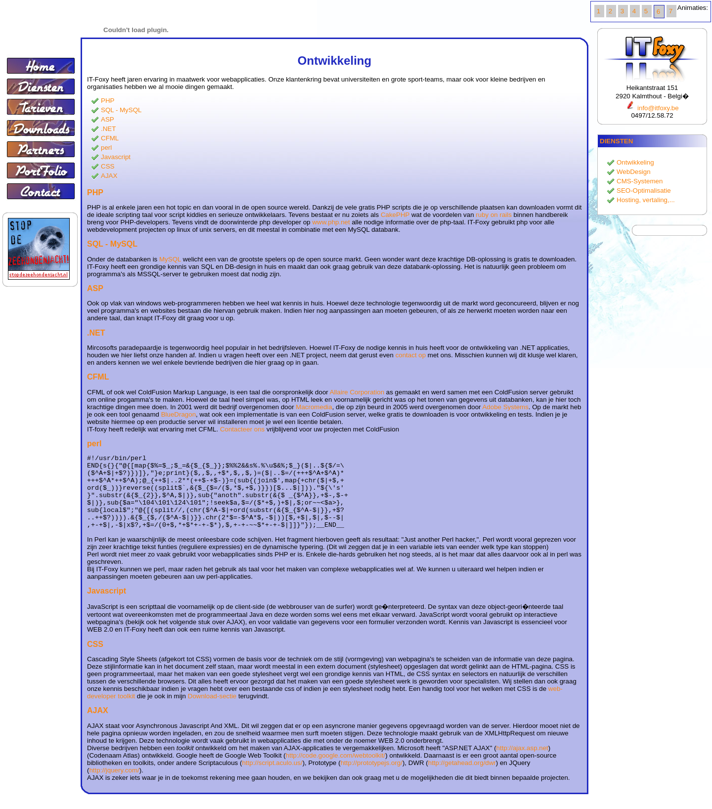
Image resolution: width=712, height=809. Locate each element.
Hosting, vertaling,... (646, 200)
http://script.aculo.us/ (272, 777)
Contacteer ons (242, 429)
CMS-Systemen (640, 181)
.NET (108, 128)
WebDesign (634, 171)
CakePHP (395, 214)
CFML (110, 138)
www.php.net (331, 222)
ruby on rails (494, 214)
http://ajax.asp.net (522, 762)
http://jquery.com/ (114, 785)
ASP (107, 119)
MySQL (170, 259)
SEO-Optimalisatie (644, 190)
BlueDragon (178, 414)
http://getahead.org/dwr (462, 777)
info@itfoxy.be (651, 108)
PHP (107, 100)
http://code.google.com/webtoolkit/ (336, 770)
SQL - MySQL (121, 110)
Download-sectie (212, 711)
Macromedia (314, 407)
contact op (411, 355)
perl (106, 147)
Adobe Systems (505, 407)
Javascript (116, 157)
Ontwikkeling (635, 162)
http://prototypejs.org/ (371, 777)
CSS (107, 166)
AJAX (109, 175)
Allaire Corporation (357, 392)
